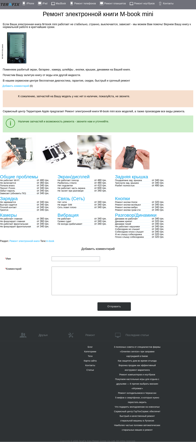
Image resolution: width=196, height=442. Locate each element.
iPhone (30, 3)
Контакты (168, 3)
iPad (44, 3)
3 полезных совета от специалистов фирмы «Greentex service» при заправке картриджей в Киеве (137, 351)
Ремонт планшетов (115, 3)
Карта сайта (90, 360)
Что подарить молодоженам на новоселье (137, 406)
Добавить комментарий (15, 86)
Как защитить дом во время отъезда (137, 360)
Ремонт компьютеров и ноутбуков (137, 374)
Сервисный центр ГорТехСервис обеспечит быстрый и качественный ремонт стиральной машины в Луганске (137, 416)
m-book (50, 241)
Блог (90, 347)
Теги (90, 356)
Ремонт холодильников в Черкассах (137, 393)
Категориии (90, 351)
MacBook (61, 3)
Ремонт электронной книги (24, 241)
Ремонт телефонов (85, 3)
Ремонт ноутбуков (144, 3)
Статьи (90, 370)
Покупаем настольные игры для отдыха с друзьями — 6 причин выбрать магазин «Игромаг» (137, 384)
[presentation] (28, 308)
